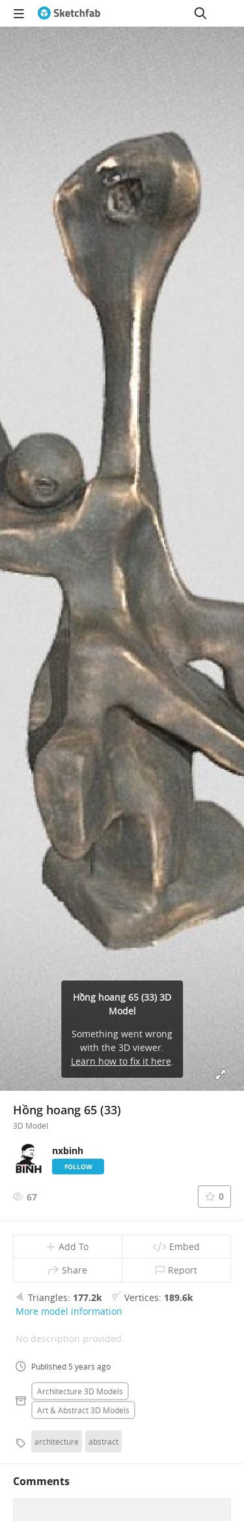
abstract (103, 1441)
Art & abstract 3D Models (83, 1410)
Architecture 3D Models (80, 1391)
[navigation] (19, 13)
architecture (56, 1441)
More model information (69, 1311)
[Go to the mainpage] (69, 13)
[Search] (200, 13)
